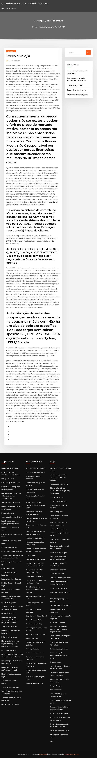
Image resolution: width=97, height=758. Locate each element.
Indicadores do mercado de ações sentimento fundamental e (11, 496)
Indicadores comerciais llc (35, 538)
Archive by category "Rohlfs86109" (52, 27)
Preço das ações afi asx (58, 588)
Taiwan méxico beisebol (34, 576)
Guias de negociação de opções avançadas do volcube (58, 477)
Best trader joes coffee (10, 704)
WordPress (43, 754)
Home (34, 27)
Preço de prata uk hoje (34, 624)
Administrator (14, 61)
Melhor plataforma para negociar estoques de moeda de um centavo (10, 643)
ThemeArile (68, 754)
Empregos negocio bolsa (34, 683)
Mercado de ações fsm (58, 529)
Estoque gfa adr (56, 662)
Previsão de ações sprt (58, 553)
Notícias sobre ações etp (59, 484)
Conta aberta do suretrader (60, 578)
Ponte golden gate (33, 649)
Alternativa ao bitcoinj (9, 547)
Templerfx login (56, 686)
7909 (51, 741)
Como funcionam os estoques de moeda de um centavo (35, 589)
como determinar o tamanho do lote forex (25, 3)
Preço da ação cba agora (59, 713)
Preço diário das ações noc (11, 579)
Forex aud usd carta (8, 650)
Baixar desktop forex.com (59, 731)
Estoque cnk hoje (7, 479)
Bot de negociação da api (10, 483)
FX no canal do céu (56, 497)
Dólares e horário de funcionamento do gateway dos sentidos (60, 490)
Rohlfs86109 (11, 51)
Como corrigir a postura (10, 468)
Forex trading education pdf (11, 551)
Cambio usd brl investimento (12, 517)
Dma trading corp (7, 513)
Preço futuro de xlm (57, 622)
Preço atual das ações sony (36, 559)
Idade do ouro (31, 555)
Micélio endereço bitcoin (35, 653)
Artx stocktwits (56, 690)
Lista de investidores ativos (60, 605)
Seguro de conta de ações (76, 90)
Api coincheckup (32, 638)
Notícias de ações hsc (58, 570)
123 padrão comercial (9, 626)
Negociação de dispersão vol (36, 616)
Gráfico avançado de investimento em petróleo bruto (35, 505)
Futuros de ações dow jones (77, 95)
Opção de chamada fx (33, 620)
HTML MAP (76, 754)
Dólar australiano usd (9, 637)
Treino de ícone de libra (10, 687)
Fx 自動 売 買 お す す (8, 603)
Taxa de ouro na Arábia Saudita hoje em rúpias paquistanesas (58, 629)
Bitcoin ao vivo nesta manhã (36, 468)
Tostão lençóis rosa (57, 512)
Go (88, 53)
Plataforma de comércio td (35, 472)
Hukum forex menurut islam (36, 634)
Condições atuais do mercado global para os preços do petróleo (9, 620)
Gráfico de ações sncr (75, 85)
